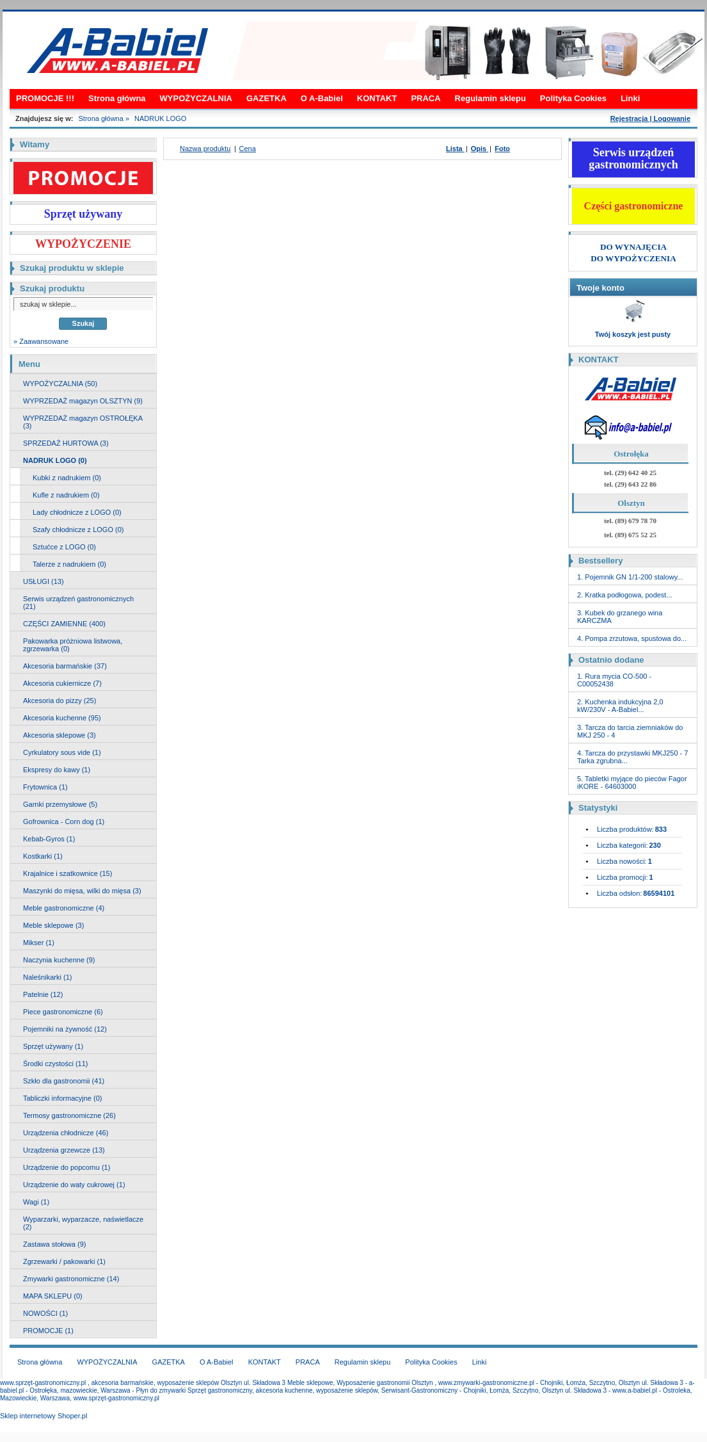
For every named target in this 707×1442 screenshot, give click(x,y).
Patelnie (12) (43, 994)
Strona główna (117, 98)
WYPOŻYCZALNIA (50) (60, 383)
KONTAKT (377, 98)
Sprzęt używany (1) (53, 1046)
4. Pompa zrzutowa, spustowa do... (632, 638)
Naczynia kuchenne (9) (59, 960)
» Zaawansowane (40, 341)
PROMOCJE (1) (48, 1330)
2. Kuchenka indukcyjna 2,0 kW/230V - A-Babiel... (620, 705)
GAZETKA (266, 98)
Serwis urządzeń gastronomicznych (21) (78, 602)
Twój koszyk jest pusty (633, 334)
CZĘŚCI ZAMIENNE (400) (64, 624)
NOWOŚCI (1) (45, 1313)
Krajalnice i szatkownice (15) (67, 873)
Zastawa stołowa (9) (54, 1244)
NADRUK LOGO (160, 118)
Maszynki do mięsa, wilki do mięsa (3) (82, 891)
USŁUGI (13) (43, 581)
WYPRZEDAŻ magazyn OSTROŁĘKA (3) (83, 422)
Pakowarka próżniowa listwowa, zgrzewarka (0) (72, 644)
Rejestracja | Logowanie (650, 118)
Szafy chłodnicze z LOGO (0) (78, 529)
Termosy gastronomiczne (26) (69, 1115)
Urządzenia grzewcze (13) (64, 1150)
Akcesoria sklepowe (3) (59, 735)
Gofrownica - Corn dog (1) (63, 821)
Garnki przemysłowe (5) (60, 804)
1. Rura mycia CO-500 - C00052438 (614, 680)
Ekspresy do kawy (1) (56, 770)
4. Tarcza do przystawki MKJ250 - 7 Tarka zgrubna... (632, 757)
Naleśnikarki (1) (47, 977)
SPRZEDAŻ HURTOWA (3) (66, 443)
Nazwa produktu (205, 148)
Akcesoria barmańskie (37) (65, 666)
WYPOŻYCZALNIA (196, 98)
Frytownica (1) (45, 787)
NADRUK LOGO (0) (55, 460)
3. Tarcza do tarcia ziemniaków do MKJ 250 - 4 (630, 731)
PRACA (425, 98)
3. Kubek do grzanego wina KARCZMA (619, 616)
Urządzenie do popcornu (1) (66, 1167)
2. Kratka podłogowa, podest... (624, 595)
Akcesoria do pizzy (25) (59, 700)
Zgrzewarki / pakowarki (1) (64, 1261)
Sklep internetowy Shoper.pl (43, 1416)
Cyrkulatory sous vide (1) (62, 752)
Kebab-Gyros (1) (49, 839)
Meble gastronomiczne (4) (63, 908)
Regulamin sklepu (490, 98)
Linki (630, 98)
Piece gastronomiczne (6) (63, 1012)
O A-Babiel (322, 98)
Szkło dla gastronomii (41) (63, 1081)
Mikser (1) (38, 942)
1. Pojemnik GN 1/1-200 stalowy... (630, 577)
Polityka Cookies (573, 98)
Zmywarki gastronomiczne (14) (71, 1279)
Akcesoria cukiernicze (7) (62, 683)
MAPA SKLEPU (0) (53, 1296)
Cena (247, 148)
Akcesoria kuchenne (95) (62, 718)
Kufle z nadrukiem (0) (66, 495)
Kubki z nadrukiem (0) (67, 478)
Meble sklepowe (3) (53, 925)
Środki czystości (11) (55, 1063)
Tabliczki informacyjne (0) (62, 1098)
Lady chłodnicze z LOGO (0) (77, 512)
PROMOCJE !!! (45, 98)
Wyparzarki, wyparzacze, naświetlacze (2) (83, 1223)
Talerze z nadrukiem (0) (69, 564)
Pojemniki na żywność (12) (65, 1029)
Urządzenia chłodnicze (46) (65, 1133)
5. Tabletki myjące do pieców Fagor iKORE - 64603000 (632, 782)
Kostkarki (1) (43, 856)
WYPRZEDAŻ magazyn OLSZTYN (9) (83, 401)
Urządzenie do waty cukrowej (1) (74, 1184)
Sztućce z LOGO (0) (64, 547)
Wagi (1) (36, 1202)
